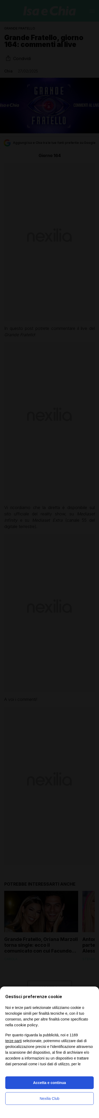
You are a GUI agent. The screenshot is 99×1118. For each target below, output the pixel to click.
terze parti (13, 1041)
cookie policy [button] (26, 1025)
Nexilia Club (49, 1098)
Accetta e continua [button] (49, 1083)
